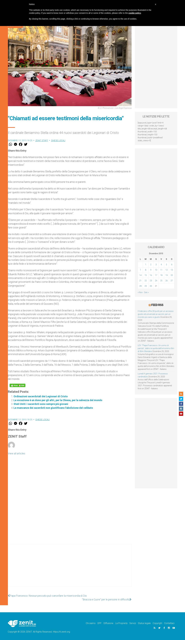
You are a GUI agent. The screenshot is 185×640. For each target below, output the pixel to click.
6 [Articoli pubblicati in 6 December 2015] (171, 264)
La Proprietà (121, 623)
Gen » (146, 292)
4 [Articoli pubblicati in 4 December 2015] (161, 264)
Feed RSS (157, 305)
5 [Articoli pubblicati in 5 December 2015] (166, 264)
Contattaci (169, 623)
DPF (100, 623)
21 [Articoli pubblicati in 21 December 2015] (140, 280)
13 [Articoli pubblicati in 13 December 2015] (172, 270)
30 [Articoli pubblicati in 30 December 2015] (151, 286)
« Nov (140, 292)
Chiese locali (58, 140)
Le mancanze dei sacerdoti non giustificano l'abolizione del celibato (53, 407)
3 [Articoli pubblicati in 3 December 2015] (156, 264)
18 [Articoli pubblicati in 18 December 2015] (161, 275)
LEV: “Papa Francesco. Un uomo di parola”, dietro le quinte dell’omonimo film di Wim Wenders (156, 348)
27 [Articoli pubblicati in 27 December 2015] (172, 280)
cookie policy (134, 13)
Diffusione (108, 623)
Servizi (132, 623)
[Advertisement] (69, 568)
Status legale (144, 623)
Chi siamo (91, 623)
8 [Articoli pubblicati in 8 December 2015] (145, 270)
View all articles (16, 453)
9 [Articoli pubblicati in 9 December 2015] (150, 270)
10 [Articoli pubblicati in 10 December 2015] (156, 270)
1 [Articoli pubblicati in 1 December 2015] (145, 264)
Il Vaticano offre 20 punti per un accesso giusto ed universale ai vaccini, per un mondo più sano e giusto (156, 314)
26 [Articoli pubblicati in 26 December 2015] (166, 280)
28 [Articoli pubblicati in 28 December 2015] (140, 286)
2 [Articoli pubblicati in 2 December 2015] (150, 264)
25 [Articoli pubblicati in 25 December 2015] (161, 280)
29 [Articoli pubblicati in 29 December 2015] (146, 286)
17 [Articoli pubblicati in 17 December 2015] (156, 275)
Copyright (157, 623)
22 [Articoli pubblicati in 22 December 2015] (146, 280)
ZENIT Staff (41, 140)
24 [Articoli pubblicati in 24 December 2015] (156, 280)
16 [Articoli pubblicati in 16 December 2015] (151, 275)
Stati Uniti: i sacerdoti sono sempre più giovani (41, 403)
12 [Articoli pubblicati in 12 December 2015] (166, 270)
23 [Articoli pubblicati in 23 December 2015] (151, 280)
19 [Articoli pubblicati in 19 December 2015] (166, 275)
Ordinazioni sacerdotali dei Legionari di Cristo (41, 396)
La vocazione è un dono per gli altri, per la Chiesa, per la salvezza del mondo (58, 400)
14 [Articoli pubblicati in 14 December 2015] (140, 275)
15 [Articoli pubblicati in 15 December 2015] (146, 275)
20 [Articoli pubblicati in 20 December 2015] (172, 275)
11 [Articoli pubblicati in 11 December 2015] (161, 270)
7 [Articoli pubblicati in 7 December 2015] (140, 270)
